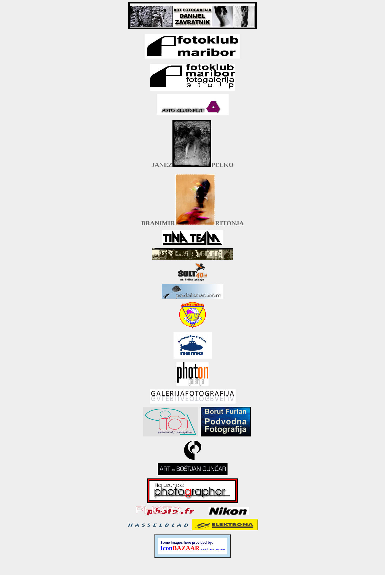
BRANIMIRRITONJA (192, 223)
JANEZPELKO (192, 164)
